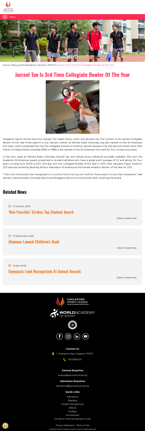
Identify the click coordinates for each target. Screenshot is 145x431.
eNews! (72, 408)
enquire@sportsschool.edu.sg (72, 375)
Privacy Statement (65, 425)
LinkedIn (77, 336)
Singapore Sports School (9, 7)
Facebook (59, 336)
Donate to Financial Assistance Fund (72, 419)
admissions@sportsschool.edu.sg (72, 386)
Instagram (68, 336)
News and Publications (24, 65)
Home (6, 65)
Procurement (72, 415)
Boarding (72, 400)
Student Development (72, 404)
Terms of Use (82, 425)
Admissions (72, 397)
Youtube (85, 336)
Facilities (72, 411)
